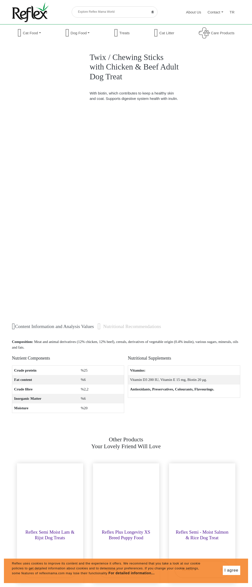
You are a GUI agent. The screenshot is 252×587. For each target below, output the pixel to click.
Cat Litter (164, 32)
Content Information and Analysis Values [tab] (53, 326)
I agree (232, 570)
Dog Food (77, 32)
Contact (215, 12)
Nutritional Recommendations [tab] (129, 326)
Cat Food (29, 32)
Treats (122, 32)
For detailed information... (131, 573)
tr (232, 12)
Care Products (217, 32)
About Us (193, 12)
